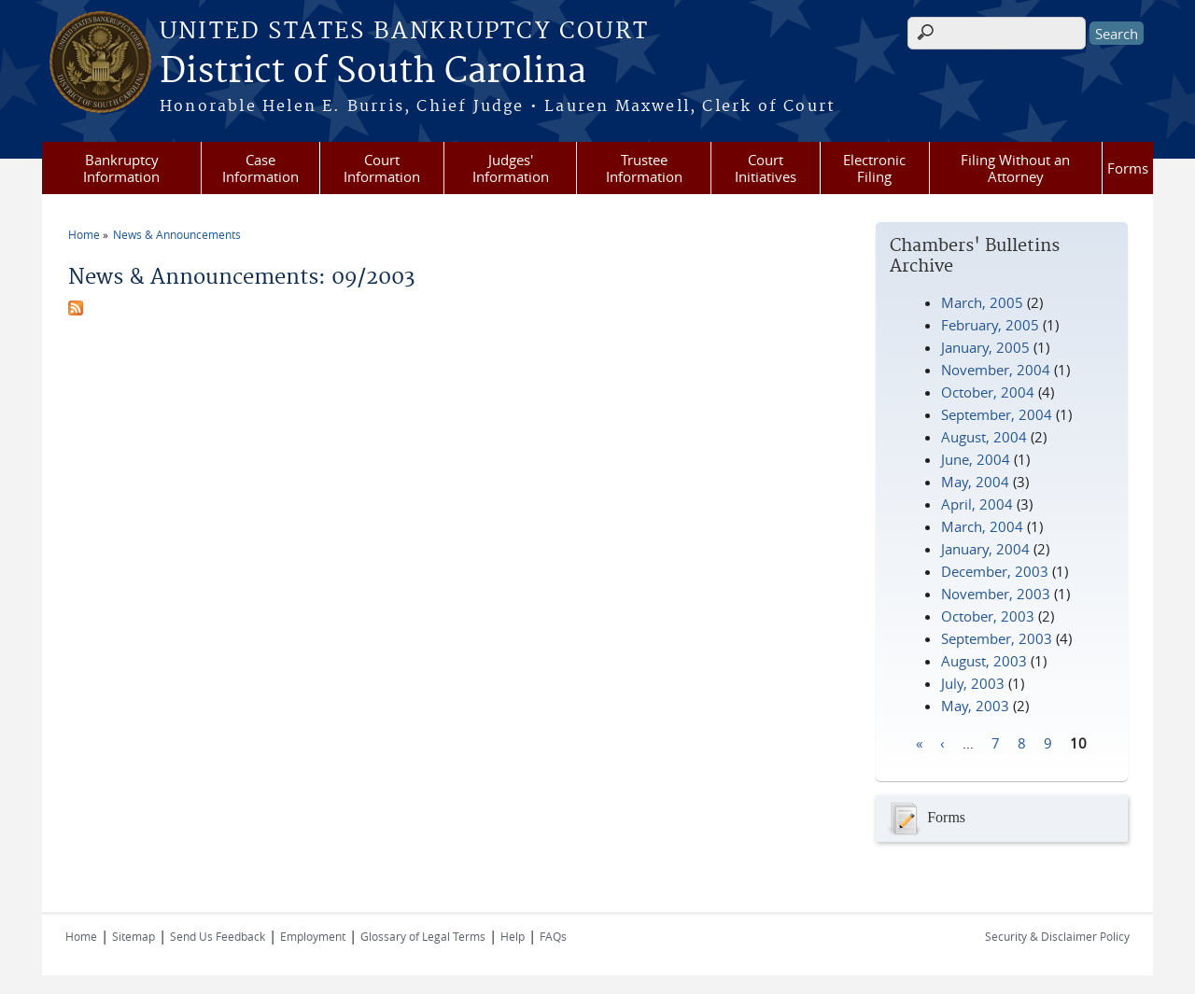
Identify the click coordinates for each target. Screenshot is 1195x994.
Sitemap (133, 936)
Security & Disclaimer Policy (1057, 936)
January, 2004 (985, 548)
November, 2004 (995, 369)
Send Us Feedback (217, 936)
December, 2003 (994, 571)
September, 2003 (996, 638)
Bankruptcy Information (121, 168)
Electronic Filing (874, 168)
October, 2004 (987, 392)
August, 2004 (984, 436)
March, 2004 (982, 526)
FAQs (553, 936)
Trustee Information (644, 168)
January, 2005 (985, 347)
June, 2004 (975, 459)
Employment (312, 936)
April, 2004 (977, 504)
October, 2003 (987, 616)
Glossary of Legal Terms (422, 936)
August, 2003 (984, 660)
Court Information (382, 168)
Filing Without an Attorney (1015, 168)
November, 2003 (995, 593)
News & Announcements (177, 234)
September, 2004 (996, 414)
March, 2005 (982, 302)
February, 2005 (990, 324)
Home (84, 234)
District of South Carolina (373, 71)
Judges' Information (510, 168)
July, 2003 (973, 683)
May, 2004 (975, 481)
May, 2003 (975, 705)
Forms (1127, 168)
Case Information (260, 168)
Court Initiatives (765, 168)
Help (512, 936)
